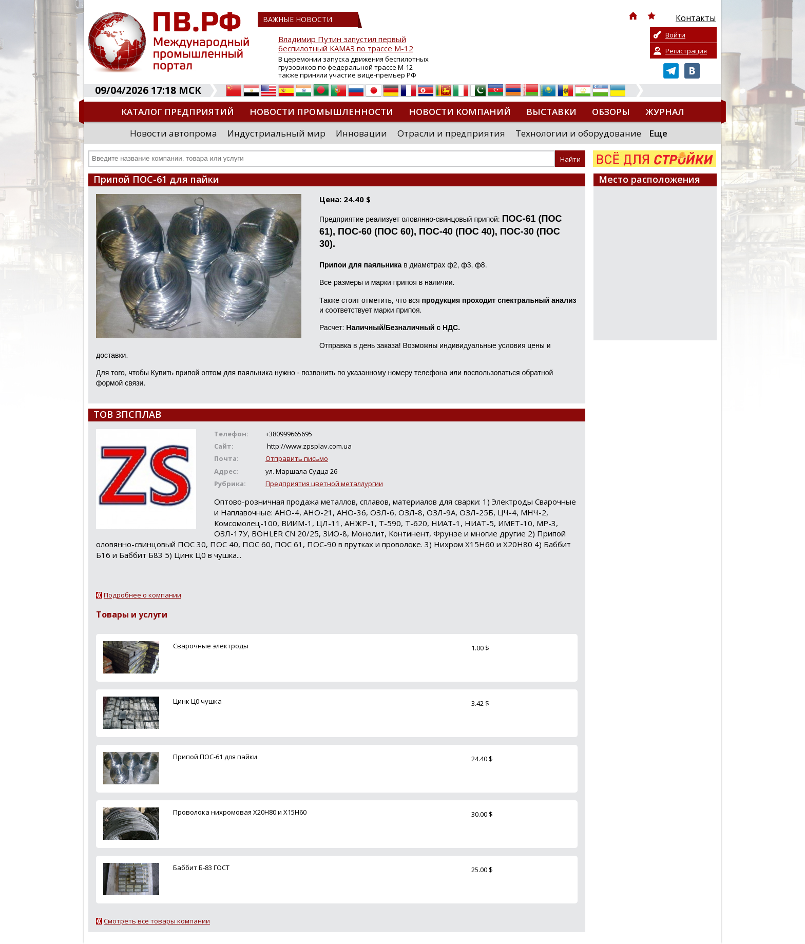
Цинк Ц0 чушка (197, 701)
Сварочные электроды (210, 645)
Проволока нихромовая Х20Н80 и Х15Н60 (239, 812)
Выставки (551, 112)
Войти (675, 35)
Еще (658, 133)
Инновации (361, 133)
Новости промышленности (321, 112)
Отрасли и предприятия (451, 133)
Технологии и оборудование (578, 133)
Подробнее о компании (142, 595)
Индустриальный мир (276, 133)
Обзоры (611, 112)
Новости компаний (460, 112)
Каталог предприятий (177, 112)
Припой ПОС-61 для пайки (215, 756)
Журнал (664, 112)
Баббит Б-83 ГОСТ (201, 867)
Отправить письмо (296, 458)
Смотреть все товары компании (157, 921)
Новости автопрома (173, 133)
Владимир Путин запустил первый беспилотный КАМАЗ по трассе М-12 (345, 44)
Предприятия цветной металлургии (324, 483)
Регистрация (686, 50)
